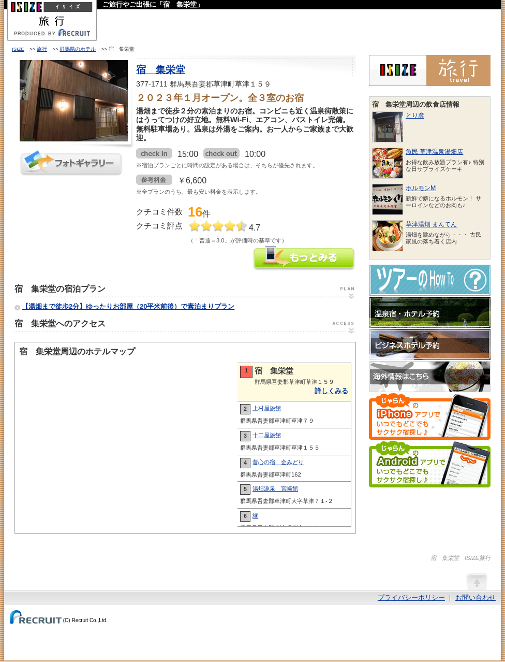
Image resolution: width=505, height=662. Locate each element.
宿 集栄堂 (160, 69)
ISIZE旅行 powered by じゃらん (430, 70)
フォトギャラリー (71, 163)
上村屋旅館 (266, 408)
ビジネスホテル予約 (430, 344)
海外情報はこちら (430, 376)
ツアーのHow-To (430, 280)
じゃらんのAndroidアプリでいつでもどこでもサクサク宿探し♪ (430, 464)
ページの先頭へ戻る (476, 581)
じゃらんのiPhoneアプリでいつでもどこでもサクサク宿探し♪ (430, 416)
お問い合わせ (475, 597)
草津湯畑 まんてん (431, 224)
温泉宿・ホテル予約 (430, 312)
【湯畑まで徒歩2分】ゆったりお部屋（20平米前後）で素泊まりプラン (128, 306)
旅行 (42, 49)
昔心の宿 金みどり (278, 462)
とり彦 (415, 115)
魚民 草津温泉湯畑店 (434, 151)
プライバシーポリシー (411, 597)
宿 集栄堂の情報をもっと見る (304, 259)
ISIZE (18, 49)
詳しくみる (331, 391)
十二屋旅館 (266, 435)
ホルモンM (421, 188)
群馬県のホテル (78, 49)
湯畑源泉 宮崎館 (275, 488)
